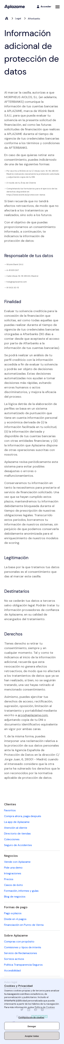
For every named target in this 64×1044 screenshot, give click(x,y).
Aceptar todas (32, 1036)
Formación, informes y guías (21, 891)
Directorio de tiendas (17, 833)
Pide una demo (13, 867)
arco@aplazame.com (33, 715)
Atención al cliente (15, 828)
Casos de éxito (13, 885)
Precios (8, 879)
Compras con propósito (19, 941)
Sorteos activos (14, 959)
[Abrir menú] (57, 7)
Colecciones (11, 839)
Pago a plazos (13, 913)
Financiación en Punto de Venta (24, 925)
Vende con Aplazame (17, 862)
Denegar (32, 1026)
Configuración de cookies (31, 1017)
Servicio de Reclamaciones (20, 953)
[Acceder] (43, 6)
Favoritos (10, 810)
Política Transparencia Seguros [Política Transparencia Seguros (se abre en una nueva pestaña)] (23, 964)
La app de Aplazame (17, 822)
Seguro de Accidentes (18, 845)
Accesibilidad (12, 970)
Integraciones (12, 873)
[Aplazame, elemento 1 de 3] (6, 19)
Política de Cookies (45, 1007)
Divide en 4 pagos (15, 919)
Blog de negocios (14, 896)
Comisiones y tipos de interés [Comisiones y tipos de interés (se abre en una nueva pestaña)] (22, 947)
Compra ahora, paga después (22, 816)
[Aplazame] (14, 6)
